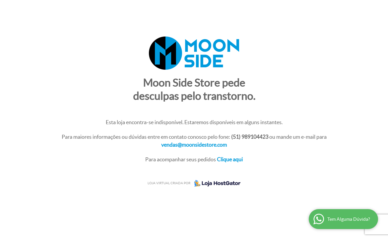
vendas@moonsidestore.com (194, 145)
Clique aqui (230, 159)
